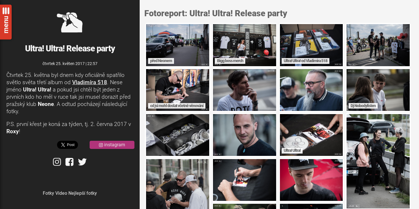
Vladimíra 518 (89, 82)
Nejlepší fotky (82, 193)
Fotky (48, 193)
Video (61, 193)
